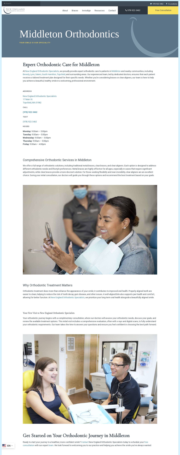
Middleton (116, 71)
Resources (100, 10)
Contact (112, 10)
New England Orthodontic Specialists (42, 71)
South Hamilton (49, 74)
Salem (38, 74)
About (65, 10)
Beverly (26, 74)
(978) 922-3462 (30, 112)
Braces (75, 10)
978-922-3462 (132, 10)
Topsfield (61, 74)
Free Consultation (163, 10)
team (51, 445)
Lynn (32, 74)
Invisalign (86, 10)
